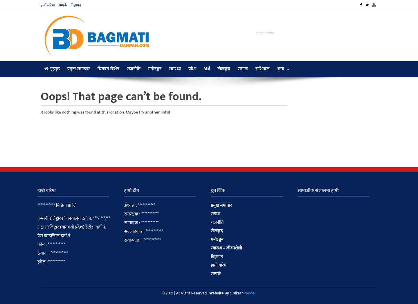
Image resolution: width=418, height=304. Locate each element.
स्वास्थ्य (175, 69)
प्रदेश (192, 69)
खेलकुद (223, 69)
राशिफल (262, 69)
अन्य (280, 69)
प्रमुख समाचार (78, 69)
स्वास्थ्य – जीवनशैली (226, 248)
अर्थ (207, 69)
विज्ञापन (76, 5)
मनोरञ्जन (154, 69)
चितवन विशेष (109, 69)
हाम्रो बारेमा (48, 5)
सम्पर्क (62, 5)
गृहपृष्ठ (52, 69)
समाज (243, 69)
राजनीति (133, 69)
